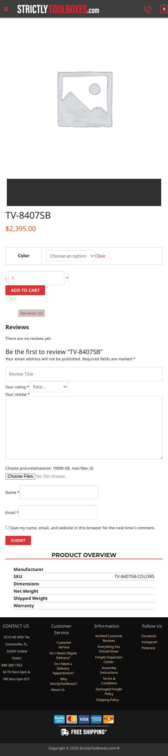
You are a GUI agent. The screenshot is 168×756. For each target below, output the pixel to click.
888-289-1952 (12, 665)
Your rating (17, 386)
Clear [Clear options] (100, 256)
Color (23, 256)
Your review (17, 394)
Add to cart (25, 290)
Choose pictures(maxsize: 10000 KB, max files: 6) (49, 468)
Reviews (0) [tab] (31, 313)
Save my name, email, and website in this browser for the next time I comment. (82, 527)
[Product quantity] (36, 278)
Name (12, 492)
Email (12, 512)
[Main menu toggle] (6, 9)
